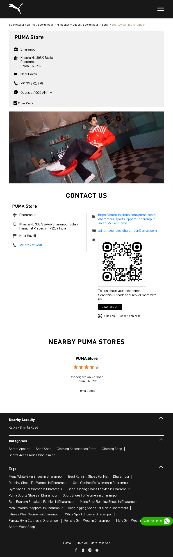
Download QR (110, 306)
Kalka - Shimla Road (23, 427)
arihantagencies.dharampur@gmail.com (127, 230)
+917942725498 (31, 83)
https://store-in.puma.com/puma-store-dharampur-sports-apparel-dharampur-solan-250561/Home (127, 219)
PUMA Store (86, 358)
